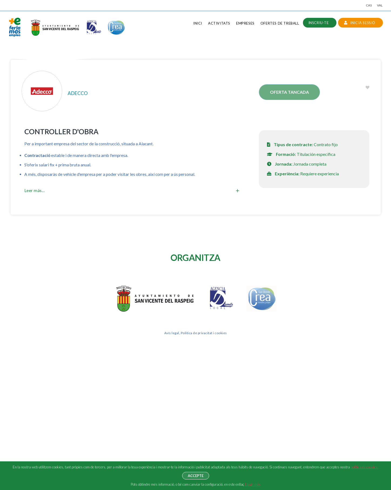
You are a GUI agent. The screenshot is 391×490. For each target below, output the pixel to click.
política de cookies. (364, 467)
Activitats (219, 23)
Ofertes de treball (279, 23)
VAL (380, 5)
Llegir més (252, 484)
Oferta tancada (289, 92)
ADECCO (78, 93)
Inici (197, 23)
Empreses (245, 23)
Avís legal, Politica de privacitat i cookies (195, 333)
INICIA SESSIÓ (359, 23)
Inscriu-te (318, 23)
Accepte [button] (195, 476)
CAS (369, 5)
